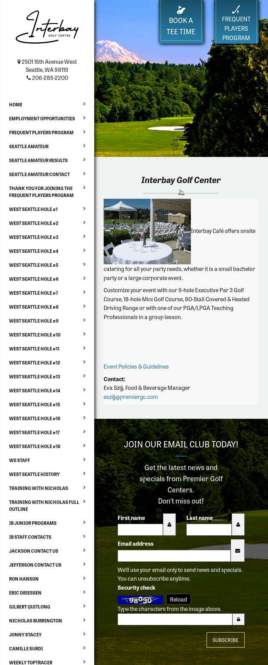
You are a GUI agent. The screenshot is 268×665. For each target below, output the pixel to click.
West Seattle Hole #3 (33, 237)
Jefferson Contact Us (35, 564)
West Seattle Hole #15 (34, 404)
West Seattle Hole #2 (33, 223)
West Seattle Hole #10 (35, 334)
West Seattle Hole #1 (33, 209)
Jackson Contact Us (33, 550)
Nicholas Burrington (35, 620)
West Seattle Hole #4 (33, 251)
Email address (136, 543)
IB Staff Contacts (30, 537)
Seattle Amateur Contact (39, 174)
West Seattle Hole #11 (34, 348)
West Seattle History (34, 474)
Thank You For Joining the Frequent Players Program (41, 191)
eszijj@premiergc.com (131, 396)
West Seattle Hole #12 (34, 362)
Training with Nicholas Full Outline (44, 505)
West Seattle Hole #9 (34, 320)
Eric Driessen (25, 592)
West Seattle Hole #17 (34, 432)
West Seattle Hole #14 (34, 390)
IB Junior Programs (33, 523)
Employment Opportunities (42, 118)
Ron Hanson (24, 578)
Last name (199, 517)
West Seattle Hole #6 (34, 278)
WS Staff (19, 460)
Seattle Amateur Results (38, 160)
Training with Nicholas (38, 488)
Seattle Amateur (29, 146)
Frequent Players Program (41, 132)
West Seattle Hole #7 (33, 292)
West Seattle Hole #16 (34, 418)
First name (131, 517)
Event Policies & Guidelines (136, 366)
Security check (136, 587)
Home (15, 104)
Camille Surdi (26, 648)
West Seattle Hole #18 (34, 446)
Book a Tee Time (180, 21)
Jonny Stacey (25, 634)
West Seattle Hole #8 (34, 306)
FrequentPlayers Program (236, 23)
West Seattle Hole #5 (33, 265)
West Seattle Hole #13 (34, 376)
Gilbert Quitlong (29, 606)
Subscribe (226, 639)
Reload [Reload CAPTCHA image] (178, 599)
